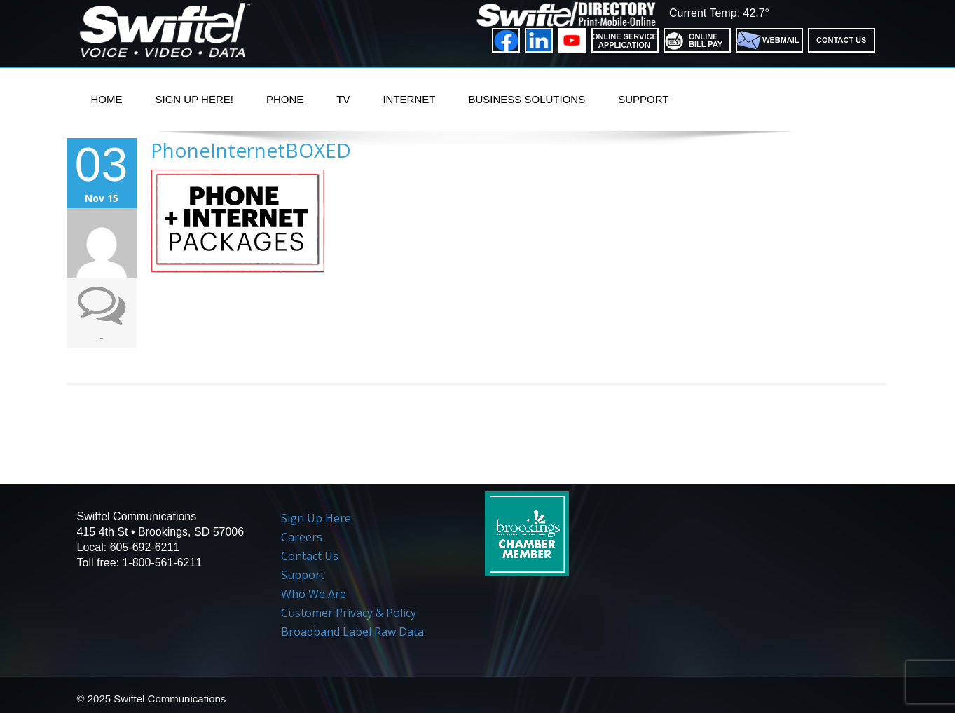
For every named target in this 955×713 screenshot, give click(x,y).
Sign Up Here (316, 518)
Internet (409, 99)
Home (107, 99)
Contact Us (309, 556)
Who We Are (313, 594)
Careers (301, 537)
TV (343, 99)
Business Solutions (526, 99)
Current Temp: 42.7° (719, 13)
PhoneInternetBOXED (251, 150)
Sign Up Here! (194, 99)
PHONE (284, 99)
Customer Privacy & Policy (348, 612)
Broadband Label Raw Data (352, 631)
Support (643, 99)
